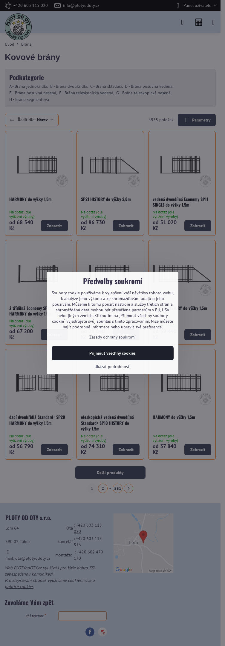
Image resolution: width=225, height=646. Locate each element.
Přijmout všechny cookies (112, 353)
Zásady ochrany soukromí (112, 337)
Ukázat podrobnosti (112, 366)
